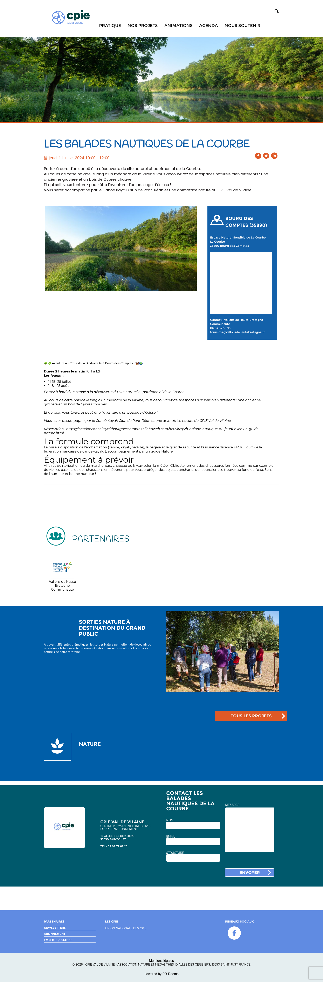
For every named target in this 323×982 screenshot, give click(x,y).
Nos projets (143, 25)
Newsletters (55, 927)
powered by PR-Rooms (161, 974)
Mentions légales (161, 960)
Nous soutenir (243, 25)
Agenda (208, 25)
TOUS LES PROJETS (251, 715)
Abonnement (55, 933)
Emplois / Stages (58, 940)
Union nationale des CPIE (125, 928)
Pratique (110, 25)
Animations (178, 25)
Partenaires (54, 921)
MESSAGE (232, 804)
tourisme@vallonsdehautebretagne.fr (237, 332)
